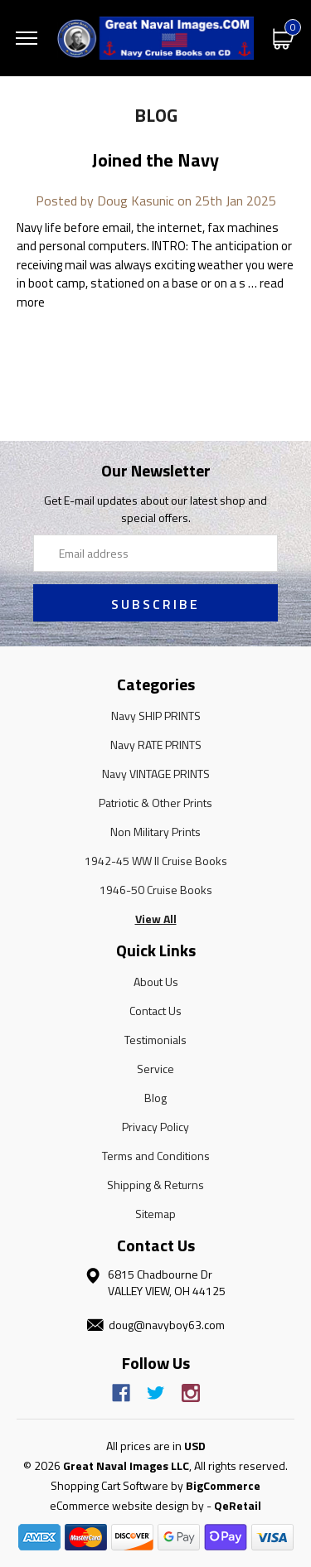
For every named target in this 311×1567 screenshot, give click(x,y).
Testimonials (155, 1039)
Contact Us (155, 1010)
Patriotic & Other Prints (155, 802)
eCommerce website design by (127, 1505)
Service (155, 1068)
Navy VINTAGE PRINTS (156, 773)
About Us (156, 981)
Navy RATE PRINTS (156, 744)
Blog (155, 1097)
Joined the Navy (155, 160)
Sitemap (155, 1213)
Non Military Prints (155, 831)
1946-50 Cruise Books (156, 889)
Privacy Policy (155, 1126)
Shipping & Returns (155, 1184)
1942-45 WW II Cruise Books (156, 860)
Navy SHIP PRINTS (156, 715)
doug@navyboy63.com (167, 1324)
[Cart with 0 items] (283, 38)
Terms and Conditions (156, 1155)
